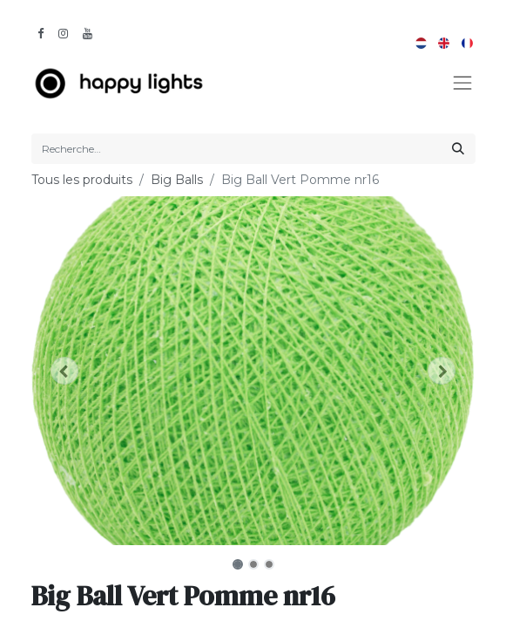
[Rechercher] (458, 148)
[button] (64, 371)
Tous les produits (81, 180)
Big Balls (177, 180)
